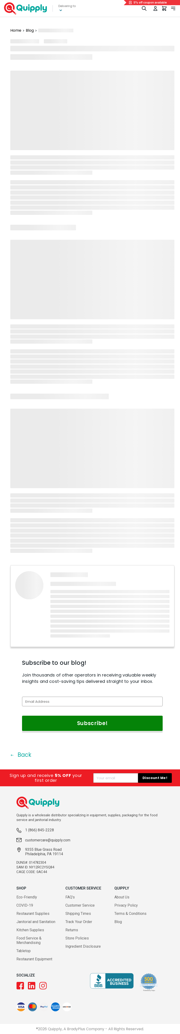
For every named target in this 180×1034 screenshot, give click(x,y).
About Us (121, 897)
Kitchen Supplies (30, 930)
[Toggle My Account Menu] (155, 8)
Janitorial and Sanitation (35, 922)
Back (20, 755)
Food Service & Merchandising (28, 940)
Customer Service (80, 905)
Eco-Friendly (26, 897)
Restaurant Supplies (32, 913)
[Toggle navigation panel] (173, 8)
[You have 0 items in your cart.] (164, 8)
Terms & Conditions (130, 913)
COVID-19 (24, 905)
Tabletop (23, 951)
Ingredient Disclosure (83, 946)
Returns (71, 930)
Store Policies (77, 938)
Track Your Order (78, 922)
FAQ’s (70, 897)
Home (15, 30)
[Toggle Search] (144, 8)
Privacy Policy (126, 905)
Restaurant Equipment (34, 959)
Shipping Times (78, 913)
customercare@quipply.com (47, 840)
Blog (30, 30)
